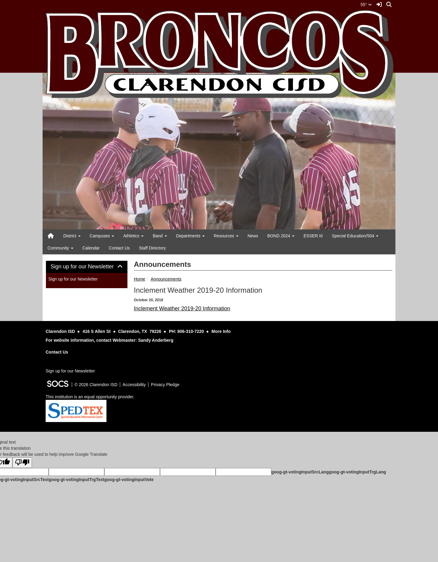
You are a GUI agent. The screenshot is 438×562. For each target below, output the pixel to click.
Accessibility (134, 384)
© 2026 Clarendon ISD (96, 384)
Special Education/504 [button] (355, 235)
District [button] (72, 235)
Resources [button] (226, 235)
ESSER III (313, 235)
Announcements (166, 279)
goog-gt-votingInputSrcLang (300, 471)
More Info (221, 331)
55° (366, 4)
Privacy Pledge (165, 384)
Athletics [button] (133, 235)
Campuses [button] (102, 235)
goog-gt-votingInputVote (129, 479)
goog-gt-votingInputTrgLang (357, 471)
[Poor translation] (22, 462)
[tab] (86, 267)
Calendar (91, 248)
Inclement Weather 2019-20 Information (182, 308)
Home (139, 279)
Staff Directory (152, 248)
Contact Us (119, 248)
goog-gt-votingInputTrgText (76, 479)
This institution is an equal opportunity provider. (90, 396)
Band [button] (160, 235)
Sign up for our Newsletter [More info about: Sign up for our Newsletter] (73, 279)
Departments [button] (190, 235)
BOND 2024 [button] (280, 235)
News (253, 235)
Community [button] (60, 248)
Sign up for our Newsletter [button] (86, 267)
